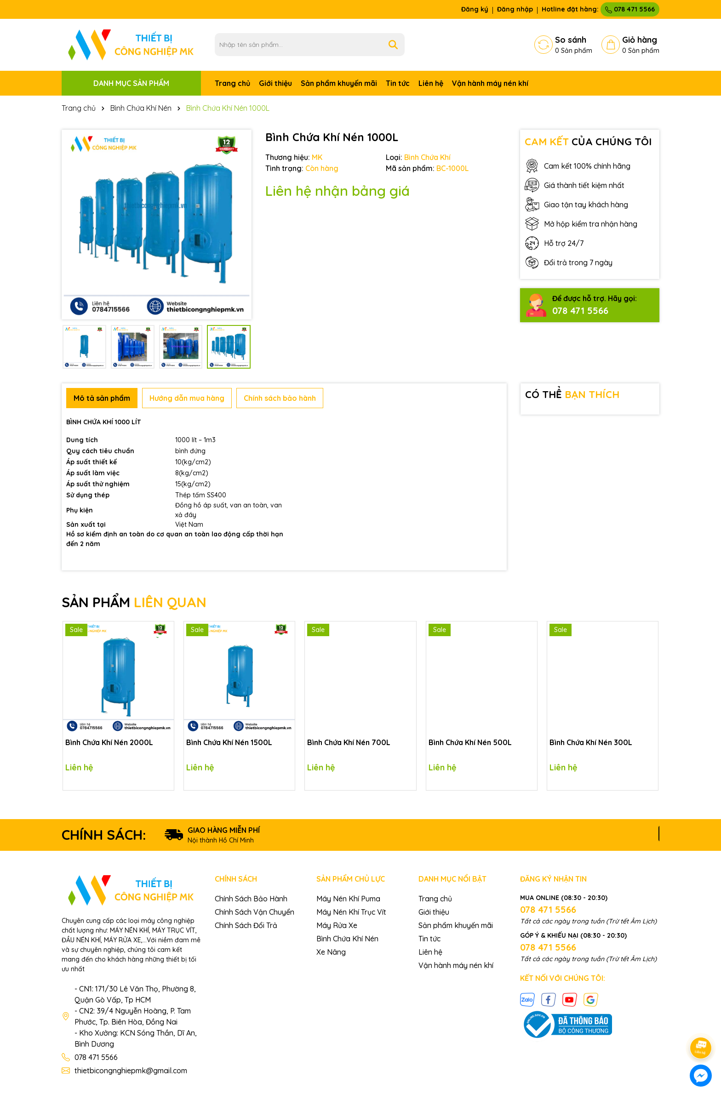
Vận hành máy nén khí (490, 83)
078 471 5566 (630, 9)
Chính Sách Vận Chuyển (254, 912)
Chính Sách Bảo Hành (251, 898)
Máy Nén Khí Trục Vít (351, 912)
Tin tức (398, 83)
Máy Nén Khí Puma (348, 898)
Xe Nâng (331, 952)
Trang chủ (232, 83)
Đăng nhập (515, 9)
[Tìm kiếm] (393, 44)
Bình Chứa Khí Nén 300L (590, 742)
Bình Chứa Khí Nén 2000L (109, 742)
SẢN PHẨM (134, 602)
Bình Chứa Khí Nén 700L (348, 742)
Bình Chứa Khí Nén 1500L (229, 742)
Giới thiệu (275, 83)
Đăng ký (474, 9)
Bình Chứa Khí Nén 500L (470, 742)
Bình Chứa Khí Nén (347, 938)
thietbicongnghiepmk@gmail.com (130, 1070)
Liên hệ (430, 83)
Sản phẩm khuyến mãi (339, 83)
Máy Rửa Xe (336, 925)
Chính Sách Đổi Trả (246, 925)
